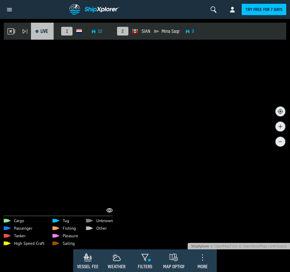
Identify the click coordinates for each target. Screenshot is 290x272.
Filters (145, 266)
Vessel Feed (89, 266)
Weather (116, 266)
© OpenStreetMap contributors (263, 246)
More (202, 266)
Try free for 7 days (263, 9)
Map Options (175, 266)
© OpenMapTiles (224, 246)
